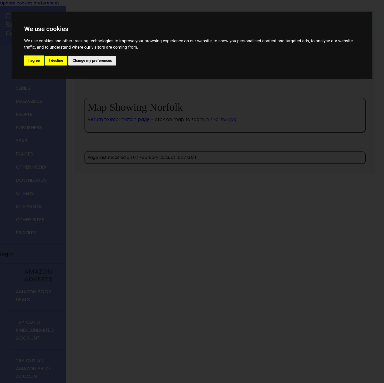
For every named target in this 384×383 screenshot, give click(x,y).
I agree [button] (34, 60)
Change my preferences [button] (92, 60)
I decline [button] (56, 60)
